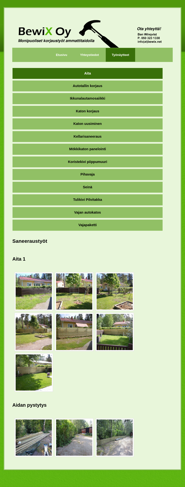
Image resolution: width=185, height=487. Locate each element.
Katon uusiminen (87, 124)
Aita (87, 73)
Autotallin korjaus (87, 86)
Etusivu (61, 55)
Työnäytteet (120, 55)
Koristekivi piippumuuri (87, 162)
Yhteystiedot (89, 55)
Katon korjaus (87, 111)
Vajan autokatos (87, 212)
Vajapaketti (87, 225)
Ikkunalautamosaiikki (87, 98)
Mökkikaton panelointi (87, 149)
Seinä (87, 187)
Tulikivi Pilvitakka (87, 200)
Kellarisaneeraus (87, 136)
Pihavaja (87, 174)
